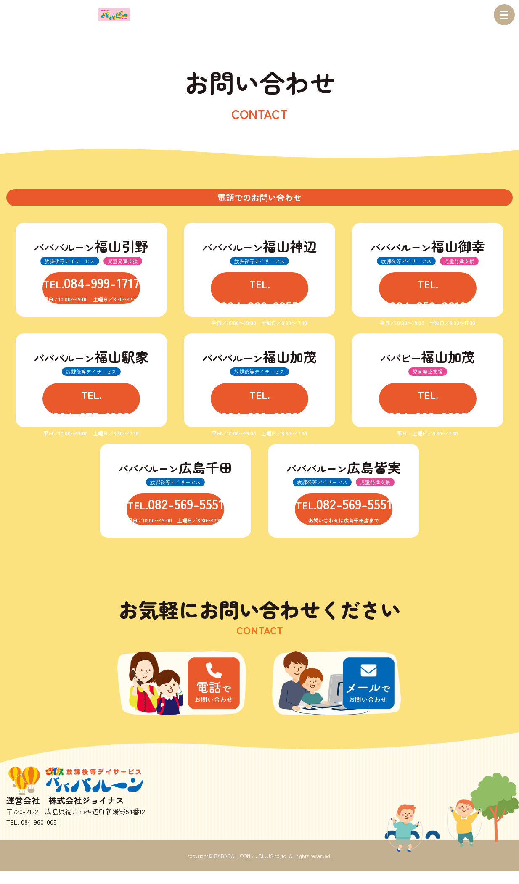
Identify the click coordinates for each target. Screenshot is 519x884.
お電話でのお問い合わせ (179, 688)
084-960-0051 (40, 834)
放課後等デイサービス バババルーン (82, 790)
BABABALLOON (232, 868)
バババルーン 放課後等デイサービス (50, 14)
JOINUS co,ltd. (272, 868)
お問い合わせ (339, 688)
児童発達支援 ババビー (114, 14)
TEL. (91, 291)
